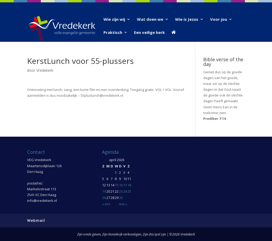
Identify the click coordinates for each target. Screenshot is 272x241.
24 (125, 191)
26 (104, 197)
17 (125, 185)
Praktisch (112, 32)
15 (116, 185)
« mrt (106, 204)
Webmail (36, 220)
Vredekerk (44, 70)
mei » (123, 204)
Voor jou (218, 19)
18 (129, 185)
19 (104, 191)
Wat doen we (150, 19)
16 (121, 185)
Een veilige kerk (149, 32)
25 (129, 191)
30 (121, 197)
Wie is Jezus (186, 19)
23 (121, 191)
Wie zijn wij (114, 19)
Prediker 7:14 (214, 118)
